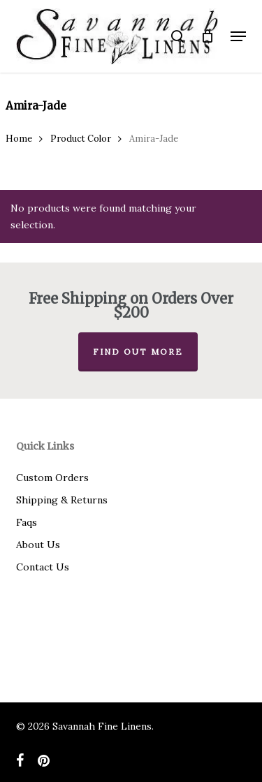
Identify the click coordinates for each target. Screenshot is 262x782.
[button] (238, 36)
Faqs (26, 522)
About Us (38, 544)
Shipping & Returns (62, 500)
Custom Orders (52, 477)
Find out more (138, 351)
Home (19, 139)
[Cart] (207, 36)
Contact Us (42, 567)
